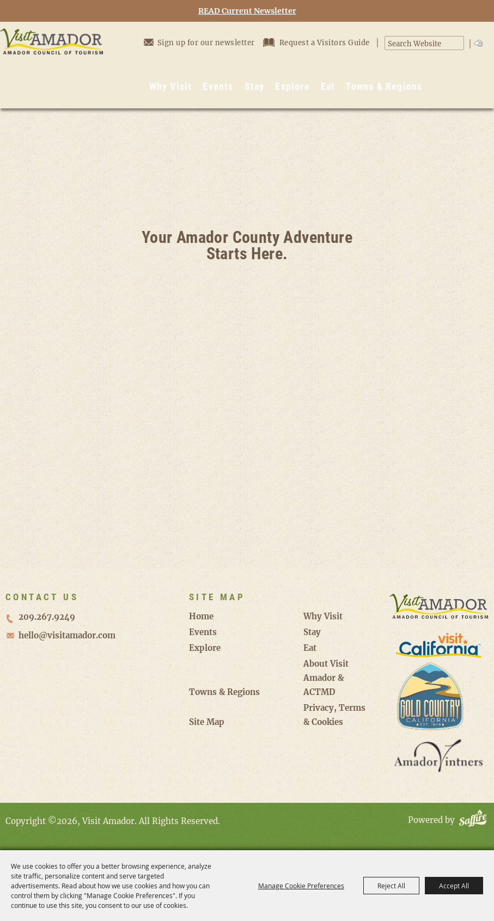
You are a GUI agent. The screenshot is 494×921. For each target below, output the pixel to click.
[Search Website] (418, 44)
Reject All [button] (391, 885)
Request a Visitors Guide (317, 42)
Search (457, 43)
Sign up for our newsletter (199, 42)
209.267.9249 (47, 617)
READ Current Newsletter (247, 11)
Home (201, 616)
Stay (255, 86)
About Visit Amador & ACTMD (326, 677)
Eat (328, 86)
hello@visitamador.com (67, 635)
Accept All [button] (454, 885)
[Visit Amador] (51, 65)
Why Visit (170, 86)
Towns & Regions (384, 86)
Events (218, 86)
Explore (292, 86)
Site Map (206, 722)
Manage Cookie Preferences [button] (301, 885)
